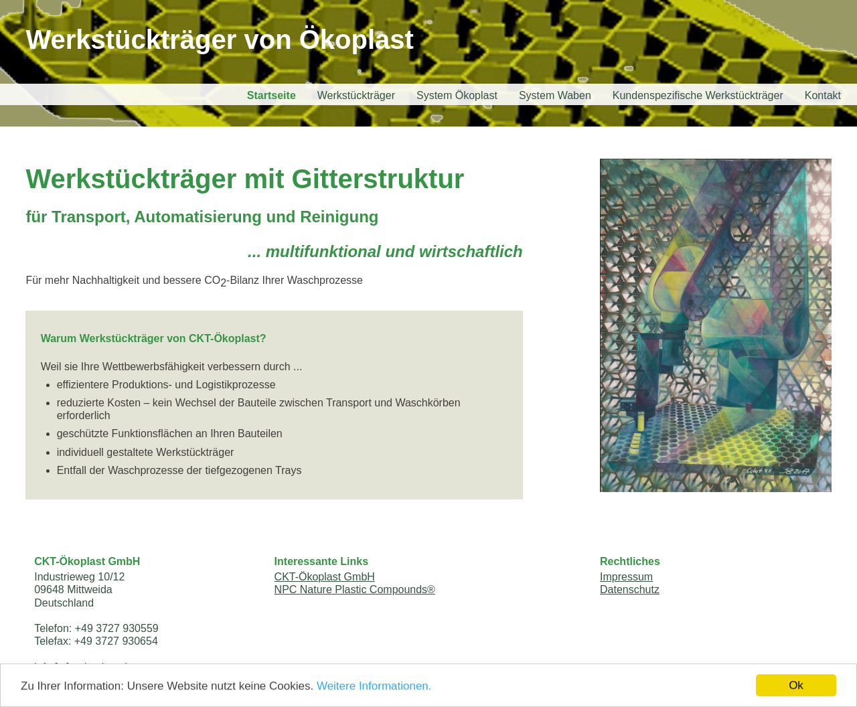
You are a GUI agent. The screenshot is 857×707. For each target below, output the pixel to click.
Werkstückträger (356, 95)
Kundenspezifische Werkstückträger (698, 95)
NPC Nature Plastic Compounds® (355, 589)
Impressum (626, 576)
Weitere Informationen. (374, 687)
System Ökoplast (456, 95)
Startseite (271, 95)
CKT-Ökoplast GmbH (325, 576)
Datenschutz (629, 589)
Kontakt (823, 95)
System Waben (555, 95)
